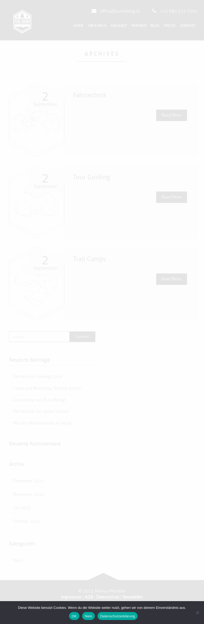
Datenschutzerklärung (117, 616)
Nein (88, 616)
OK (74, 616)
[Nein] (197, 612)
